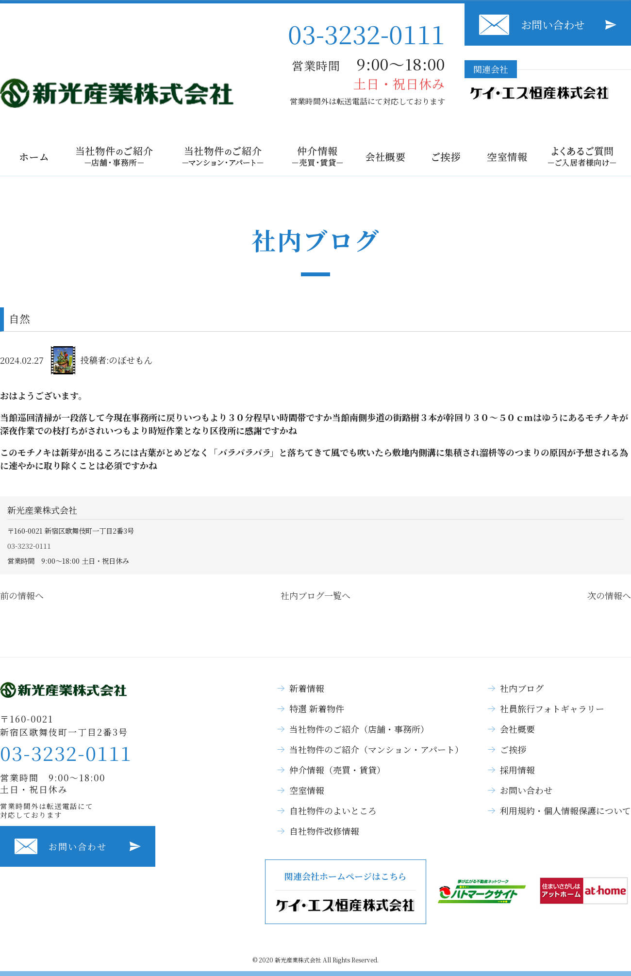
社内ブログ (522, 688)
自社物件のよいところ (333, 810)
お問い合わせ (553, 24)
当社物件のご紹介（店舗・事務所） (359, 729)
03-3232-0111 (366, 33)
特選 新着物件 (316, 708)
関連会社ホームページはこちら (345, 892)
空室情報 (306, 790)
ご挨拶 (513, 749)
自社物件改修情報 (324, 831)
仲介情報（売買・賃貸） (337, 769)
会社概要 (517, 729)
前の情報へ (22, 595)
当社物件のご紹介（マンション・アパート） (376, 749)
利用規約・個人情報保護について (565, 810)
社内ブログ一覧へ (315, 595)
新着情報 (306, 688)
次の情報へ (609, 595)
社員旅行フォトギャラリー (552, 708)
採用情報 (517, 769)
